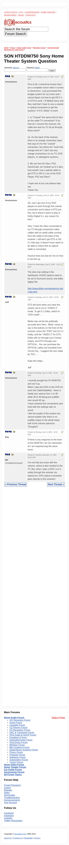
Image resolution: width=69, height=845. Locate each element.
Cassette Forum (17, 725)
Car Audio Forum (13, 769)
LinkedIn (8, 818)
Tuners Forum (16, 762)
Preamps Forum (17, 755)
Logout (7, 788)
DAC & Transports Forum (21, 732)
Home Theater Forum (15, 767)
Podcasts (31, 15)
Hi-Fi (21, 12)
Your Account (10, 802)
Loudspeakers (32, 12)
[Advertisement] (34, 599)
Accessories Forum (14, 772)
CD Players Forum (18, 727)
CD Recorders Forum (19, 730)
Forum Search (15, 34)
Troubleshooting (12, 797)
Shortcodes (9, 795)
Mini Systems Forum (19, 747)
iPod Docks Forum (18, 742)
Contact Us (17, 838)
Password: (37, 69)
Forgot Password (12, 785)
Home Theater (48, 12)
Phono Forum (16, 752)
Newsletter (28, 838)
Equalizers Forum (18, 737)
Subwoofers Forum (18, 760)
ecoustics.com (20, 834)
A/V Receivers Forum (19, 720)
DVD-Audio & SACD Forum (22, 735)
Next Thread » (56, 484)
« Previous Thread (15, 484)
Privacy (37, 838)
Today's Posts (58, 717)
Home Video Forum (14, 765)
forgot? (37, 68)
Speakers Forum (17, 757)
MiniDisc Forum (17, 745)
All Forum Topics (13, 774)
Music (21, 15)
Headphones (10, 15)
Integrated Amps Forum (20, 740)
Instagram (9, 815)
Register (8, 790)
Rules (7, 792)
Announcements (12, 800)
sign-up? (16, 68)
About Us (8, 838)
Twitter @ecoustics (13, 820)
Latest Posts (10, 12)
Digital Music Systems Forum (23, 750)
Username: (15, 69)
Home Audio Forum (14, 717)
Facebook (9, 813)
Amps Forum (15, 722)
